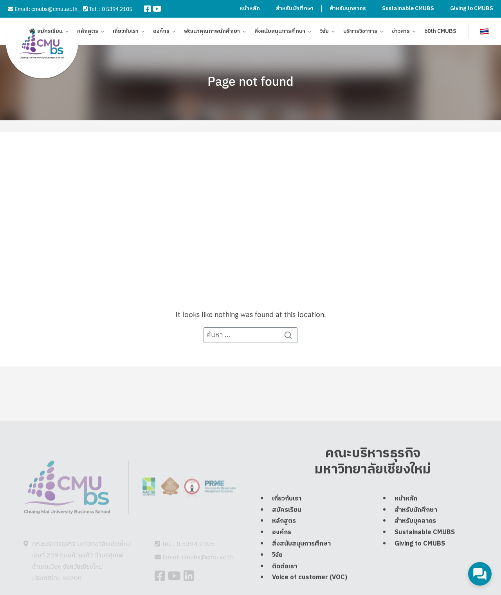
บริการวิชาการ (360, 32)
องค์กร (161, 32)
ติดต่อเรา (284, 584)
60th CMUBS (440, 32)
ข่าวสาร (401, 32)
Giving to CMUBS (471, 8)
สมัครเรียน (50, 32)
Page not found (250, 81)
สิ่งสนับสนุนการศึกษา (279, 32)
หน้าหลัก (250, 8)
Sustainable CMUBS (408, 8)
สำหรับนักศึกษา (295, 8)
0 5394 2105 (117, 9)
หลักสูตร (87, 32)
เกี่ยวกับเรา (126, 32)
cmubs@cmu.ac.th (54, 9)
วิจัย (324, 32)
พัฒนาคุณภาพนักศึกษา (212, 32)
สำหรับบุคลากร (348, 8)
